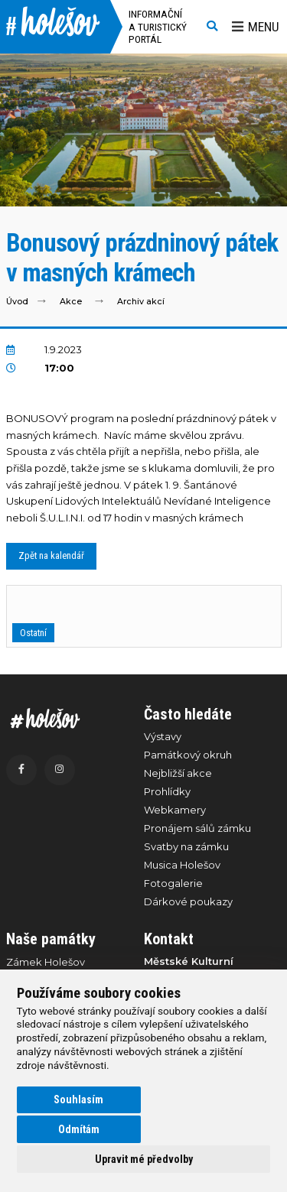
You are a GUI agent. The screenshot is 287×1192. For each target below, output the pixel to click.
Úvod (17, 302)
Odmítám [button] (78, 1129)
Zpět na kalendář (51, 555)
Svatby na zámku (186, 846)
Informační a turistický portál (158, 26)
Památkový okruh (188, 755)
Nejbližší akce (178, 773)
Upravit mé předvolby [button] (144, 1159)
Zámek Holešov (45, 962)
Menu (255, 26)
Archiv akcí (141, 302)
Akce (71, 302)
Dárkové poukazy (188, 901)
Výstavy (162, 736)
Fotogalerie (173, 883)
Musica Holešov (182, 865)
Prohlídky (167, 791)
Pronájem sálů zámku (197, 828)
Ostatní (33, 632)
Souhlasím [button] (78, 1099)
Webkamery (175, 810)
